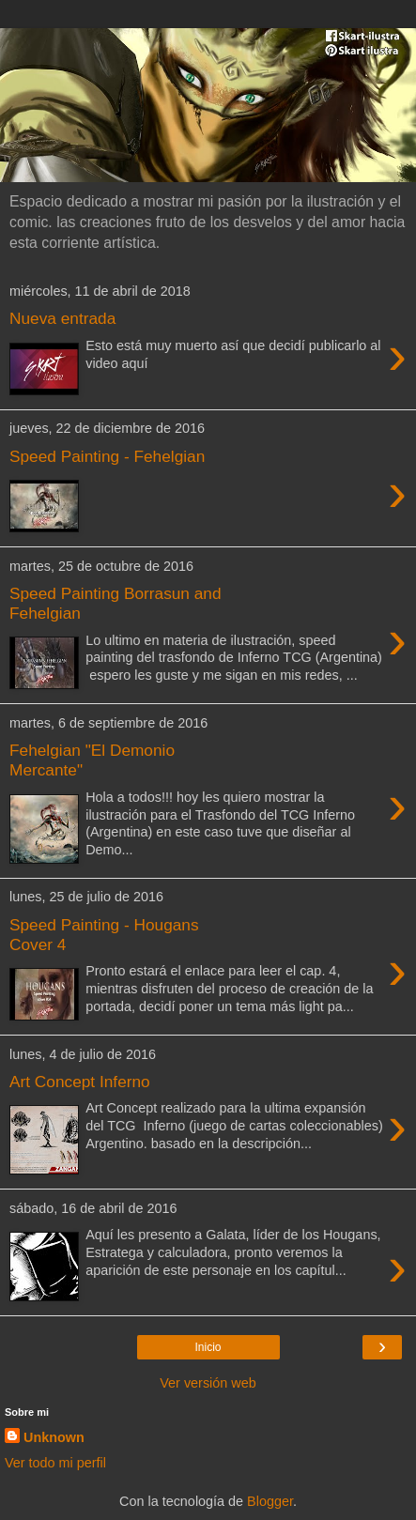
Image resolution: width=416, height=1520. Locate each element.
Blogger (270, 1501)
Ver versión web (207, 1382)
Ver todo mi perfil (55, 1462)
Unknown (54, 1437)
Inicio (207, 1347)
